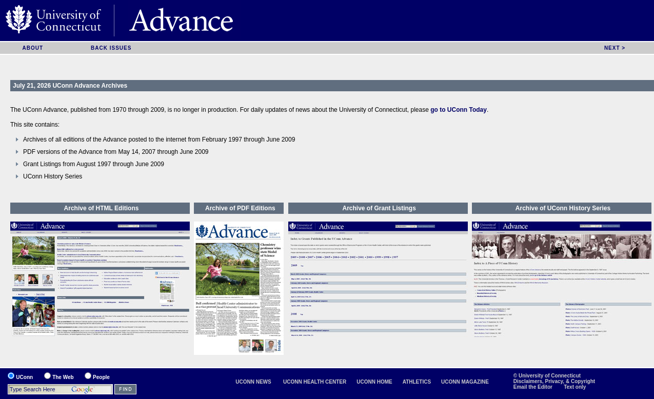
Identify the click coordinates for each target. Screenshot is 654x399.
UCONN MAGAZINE (465, 382)
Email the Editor (533, 387)
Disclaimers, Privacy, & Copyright (554, 381)
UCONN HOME (374, 382)
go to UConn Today (458, 109)
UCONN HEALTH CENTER (314, 382)
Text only (575, 387)
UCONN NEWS (253, 382)
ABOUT (32, 48)
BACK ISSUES (111, 48)
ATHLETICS (417, 382)
